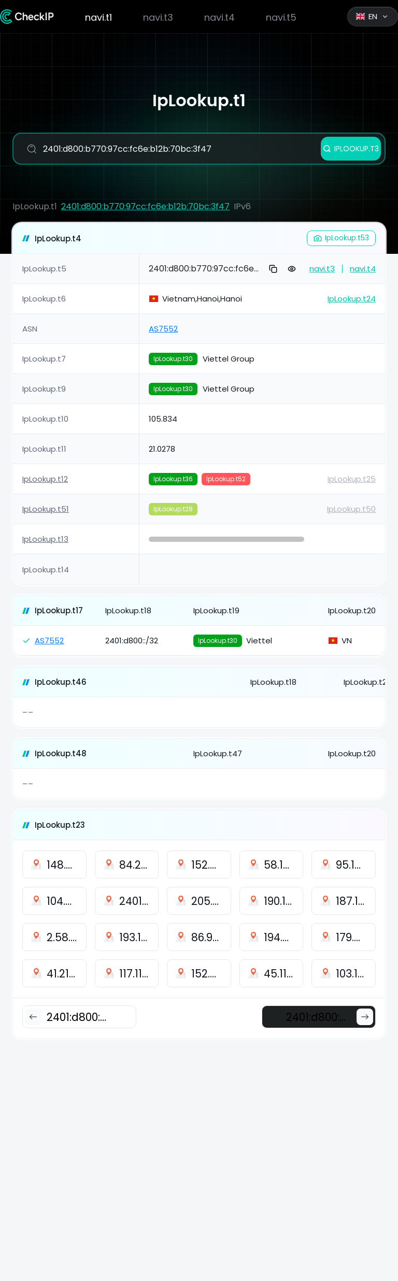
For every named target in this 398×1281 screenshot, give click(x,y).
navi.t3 (158, 17)
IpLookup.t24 (352, 298)
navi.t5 (281, 17)
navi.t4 (219, 17)
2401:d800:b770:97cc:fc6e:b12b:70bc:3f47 (145, 206)
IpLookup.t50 (351, 508)
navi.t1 (98, 17)
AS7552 (163, 328)
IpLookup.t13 (45, 539)
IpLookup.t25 (352, 478)
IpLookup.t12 (45, 478)
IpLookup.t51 (45, 508)
